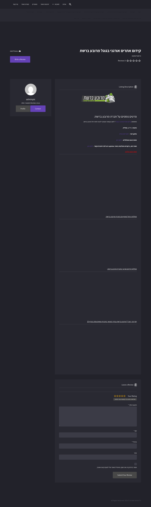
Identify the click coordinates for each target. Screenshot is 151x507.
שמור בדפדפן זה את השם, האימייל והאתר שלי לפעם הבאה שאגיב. (116, 467)
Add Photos (15, 51)
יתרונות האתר (45, 4)
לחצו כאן (119, 140)
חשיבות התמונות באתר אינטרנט (117, 12)
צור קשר (15, 4)
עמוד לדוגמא (86, 18)
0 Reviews (122, 60)
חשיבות (57, 4)
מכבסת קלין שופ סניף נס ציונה (132, 18)
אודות (64, 4)
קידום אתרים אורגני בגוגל (123, 122)
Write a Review (20, 59)
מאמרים (34, 4)
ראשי (139, 12)
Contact (38, 109)
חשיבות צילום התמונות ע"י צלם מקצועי (69, 12)
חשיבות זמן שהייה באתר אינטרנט (94, 12)
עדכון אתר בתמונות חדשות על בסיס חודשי (106, 18)
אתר (135, 453)
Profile (23, 109)
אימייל (134, 442)
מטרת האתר (25, 4)
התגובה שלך (132, 405)
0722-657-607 (124, 134)
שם (135, 431)
